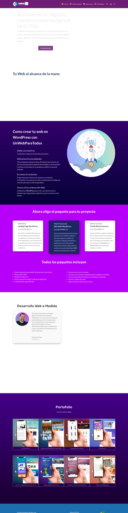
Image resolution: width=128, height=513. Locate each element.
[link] (22, 4)
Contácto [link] (100, 4)
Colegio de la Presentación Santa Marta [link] (51, 448)
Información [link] (77, 4)
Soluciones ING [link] (25, 448)
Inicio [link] (66, 4)
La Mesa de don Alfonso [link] (76, 448)
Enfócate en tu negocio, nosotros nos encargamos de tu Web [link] (44, 19)
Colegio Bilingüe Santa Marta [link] (51, 485)
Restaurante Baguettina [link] (102, 485)
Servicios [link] (89, 4)
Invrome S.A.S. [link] (102, 448)
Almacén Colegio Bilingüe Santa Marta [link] (25, 485)
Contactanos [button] (45, 48)
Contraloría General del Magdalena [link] (76, 485)
